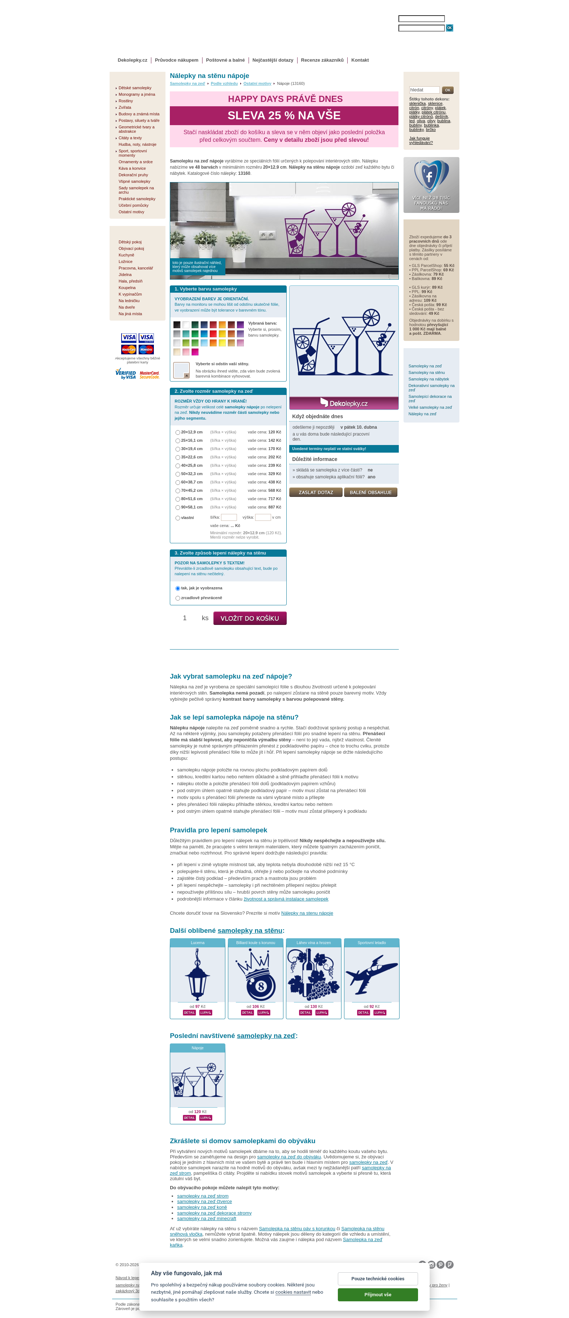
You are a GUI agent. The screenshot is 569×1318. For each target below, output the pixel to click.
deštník (441, 116)
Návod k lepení (129, 1278)
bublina (443, 121)
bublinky (416, 129)
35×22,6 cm (191, 457)
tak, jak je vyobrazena (201, 588)
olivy (431, 121)
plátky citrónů (421, 116)
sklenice (435, 103)
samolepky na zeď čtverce (204, 1201)
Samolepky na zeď (187, 83)
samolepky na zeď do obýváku (289, 1157)
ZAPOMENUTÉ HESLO (417, 35)
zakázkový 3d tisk (131, 1291)
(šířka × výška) (223, 432)
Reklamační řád (335, 1278)
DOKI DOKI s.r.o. (198, 1265)
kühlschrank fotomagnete (247, 1285)
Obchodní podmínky (236, 1278)
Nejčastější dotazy (273, 60)
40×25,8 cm (191, 465)
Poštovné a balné (225, 60)
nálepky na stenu (403, 1285)
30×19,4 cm (191, 448)
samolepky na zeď (266, 1035)
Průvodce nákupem (176, 60)
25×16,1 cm (191, 440)
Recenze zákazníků (322, 60)
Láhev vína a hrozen (314, 943)
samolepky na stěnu (250, 930)
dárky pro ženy (434, 1285)
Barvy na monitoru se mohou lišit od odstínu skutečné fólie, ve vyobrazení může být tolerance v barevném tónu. (227, 304)
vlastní (187, 517)
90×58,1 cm (191, 507)
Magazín (206, 1278)
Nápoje (198, 1048)
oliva (421, 121)
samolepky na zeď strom (203, 1196)
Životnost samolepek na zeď (171, 1278)
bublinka (431, 125)
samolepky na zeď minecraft (206, 1218)
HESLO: (391, 28)
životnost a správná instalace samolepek (286, 899)
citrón (414, 108)
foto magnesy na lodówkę (296, 1285)
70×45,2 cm (191, 490)
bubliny (415, 125)
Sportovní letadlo (372, 943)
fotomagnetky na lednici (173, 1285)
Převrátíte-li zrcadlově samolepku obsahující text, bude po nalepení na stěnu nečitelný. (226, 568)
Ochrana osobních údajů (278, 1278)
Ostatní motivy (257, 83)
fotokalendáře (210, 1285)
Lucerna (198, 943)
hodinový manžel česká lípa (175, 1291)
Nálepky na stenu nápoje (307, 913)
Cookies (311, 1278)
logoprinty (375, 1285)
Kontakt (360, 60)
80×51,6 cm (191, 499)
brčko (431, 129)
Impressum (363, 1278)
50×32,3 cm (191, 473)
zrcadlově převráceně (201, 598)
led (412, 121)
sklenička (417, 103)
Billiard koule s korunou (255, 943)
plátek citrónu (434, 112)
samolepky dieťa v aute (343, 1285)
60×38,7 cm (191, 482)
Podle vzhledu (224, 83)
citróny (427, 108)
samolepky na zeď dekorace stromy (214, 1213)
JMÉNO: (392, 19)
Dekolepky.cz (132, 60)
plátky (414, 112)
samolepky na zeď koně (202, 1207)
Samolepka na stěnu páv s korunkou (297, 1228)
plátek (440, 108)
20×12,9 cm (191, 432)
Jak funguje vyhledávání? (421, 140)
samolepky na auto (133, 1285)
